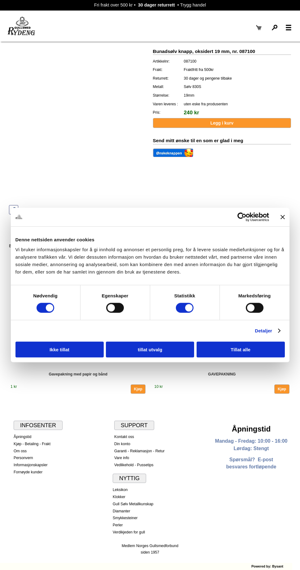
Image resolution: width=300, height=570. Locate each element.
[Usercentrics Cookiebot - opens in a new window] (242, 217)
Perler (118, 525)
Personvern (23, 458)
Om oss (20, 451)
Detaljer (263, 330)
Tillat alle (240, 349)
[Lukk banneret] (282, 217)
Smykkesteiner (125, 518)
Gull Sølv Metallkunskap (133, 504)
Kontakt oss (124, 437)
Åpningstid (22, 437)
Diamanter (121, 511)
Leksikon (120, 490)
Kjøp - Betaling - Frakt (32, 444)
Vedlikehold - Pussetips (134, 465)
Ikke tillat (59, 349)
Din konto (122, 444)
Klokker (119, 497)
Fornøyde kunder (28, 472)
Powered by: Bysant (267, 566)
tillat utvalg (150, 349)
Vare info (121, 458)
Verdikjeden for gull (129, 532)
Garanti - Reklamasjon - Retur (139, 451)
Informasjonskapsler (30, 465)
